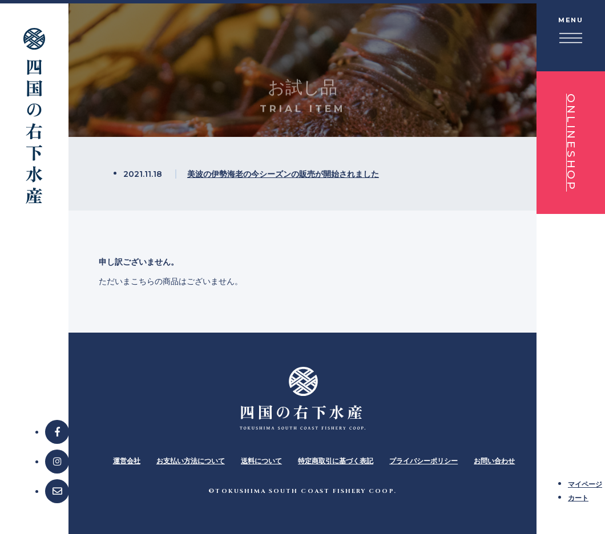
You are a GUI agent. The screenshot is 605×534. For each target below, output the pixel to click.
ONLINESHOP (571, 143)
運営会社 (126, 461)
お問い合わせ (494, 461)
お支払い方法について (190, 461)
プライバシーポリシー (423, 461)
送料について (261, 461)
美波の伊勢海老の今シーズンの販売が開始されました (283, 173)
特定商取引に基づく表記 (335, 461)
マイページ (585, 484)
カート (578, 498)
